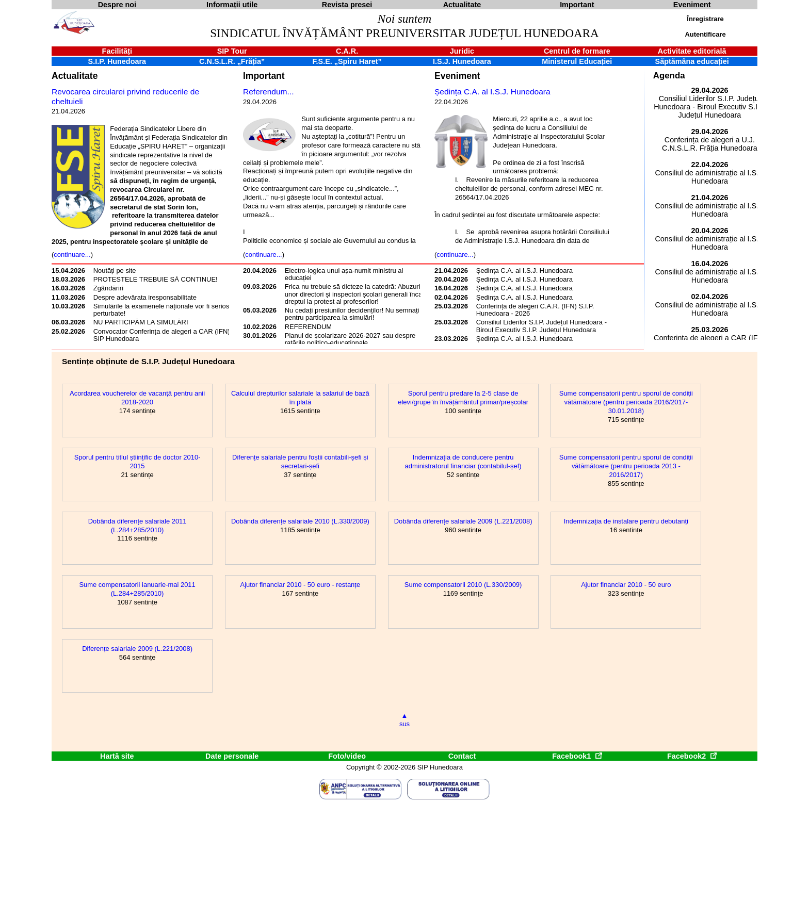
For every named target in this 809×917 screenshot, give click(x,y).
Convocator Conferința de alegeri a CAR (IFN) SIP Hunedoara (161, 335)
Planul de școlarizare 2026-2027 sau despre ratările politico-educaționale (350, 339)
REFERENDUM (308, 327)
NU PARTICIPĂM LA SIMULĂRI (140, 322)
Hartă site (117, 756)
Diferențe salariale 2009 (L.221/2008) (137, 648)
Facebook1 (577, 756)
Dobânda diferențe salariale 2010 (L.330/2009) (300, 521)
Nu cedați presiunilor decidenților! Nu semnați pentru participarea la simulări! (352, 313)
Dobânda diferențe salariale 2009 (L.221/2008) (463, 521)
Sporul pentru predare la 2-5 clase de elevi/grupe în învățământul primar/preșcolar (463, 397)
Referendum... (268, 91)
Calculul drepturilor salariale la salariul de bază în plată (300, 397)
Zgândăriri (108, 288)
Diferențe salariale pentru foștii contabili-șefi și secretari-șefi (300, 461)
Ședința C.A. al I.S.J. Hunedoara (492, 91)
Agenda (669, 75)
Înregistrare (705, 19)
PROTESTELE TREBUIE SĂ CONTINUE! (155, 279)
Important (264, 76)
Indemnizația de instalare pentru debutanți (626, 521)
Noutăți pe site (114, 270)
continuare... (72, 254)
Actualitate (75, 76)
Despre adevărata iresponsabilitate (145, 297)
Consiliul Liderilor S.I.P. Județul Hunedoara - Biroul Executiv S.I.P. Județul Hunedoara (541, 325)
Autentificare (705, 34)
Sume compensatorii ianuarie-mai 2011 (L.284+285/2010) (137, 589)
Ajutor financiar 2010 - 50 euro (626, 584)
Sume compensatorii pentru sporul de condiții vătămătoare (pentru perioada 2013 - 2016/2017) (626, 466)
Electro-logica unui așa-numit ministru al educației (344, 274)
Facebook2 (692, 756)
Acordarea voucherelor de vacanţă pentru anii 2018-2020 (137, 397)
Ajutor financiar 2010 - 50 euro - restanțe (300, 584)
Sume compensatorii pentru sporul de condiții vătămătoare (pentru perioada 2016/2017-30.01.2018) (626, 402)
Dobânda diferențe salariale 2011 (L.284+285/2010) (137, 525)
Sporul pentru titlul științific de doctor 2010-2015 (137, 461)
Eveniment (457, 76)
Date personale (231, 756)
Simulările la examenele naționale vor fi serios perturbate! (161, 309)
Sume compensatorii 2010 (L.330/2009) (463, 584)
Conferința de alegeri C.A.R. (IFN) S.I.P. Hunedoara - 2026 (535, 309)
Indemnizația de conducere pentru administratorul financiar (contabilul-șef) (463, 461)
